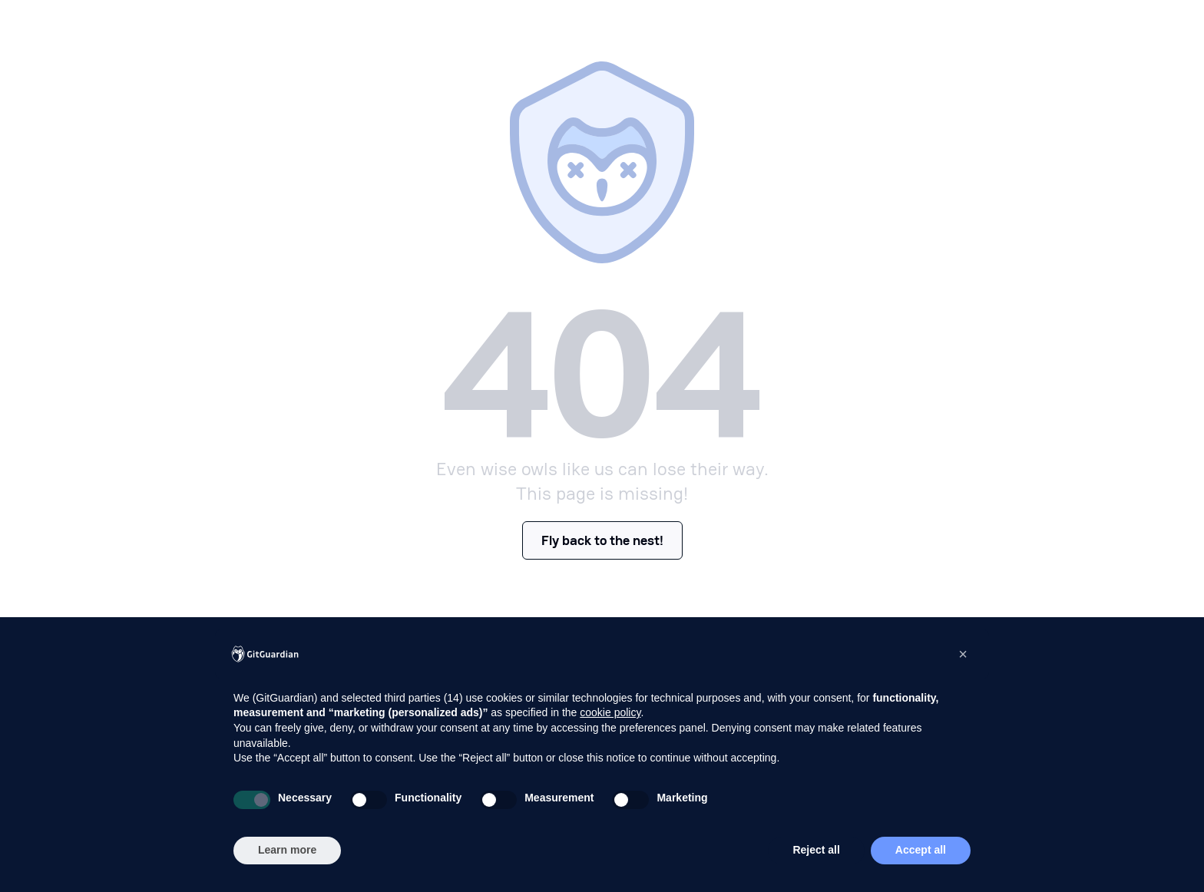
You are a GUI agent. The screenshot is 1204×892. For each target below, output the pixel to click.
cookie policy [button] (610, 712)
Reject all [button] (815, 850)
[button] (963, 654)
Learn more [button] (287, 850)
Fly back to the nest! (602, 540)
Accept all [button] (920, 850)
